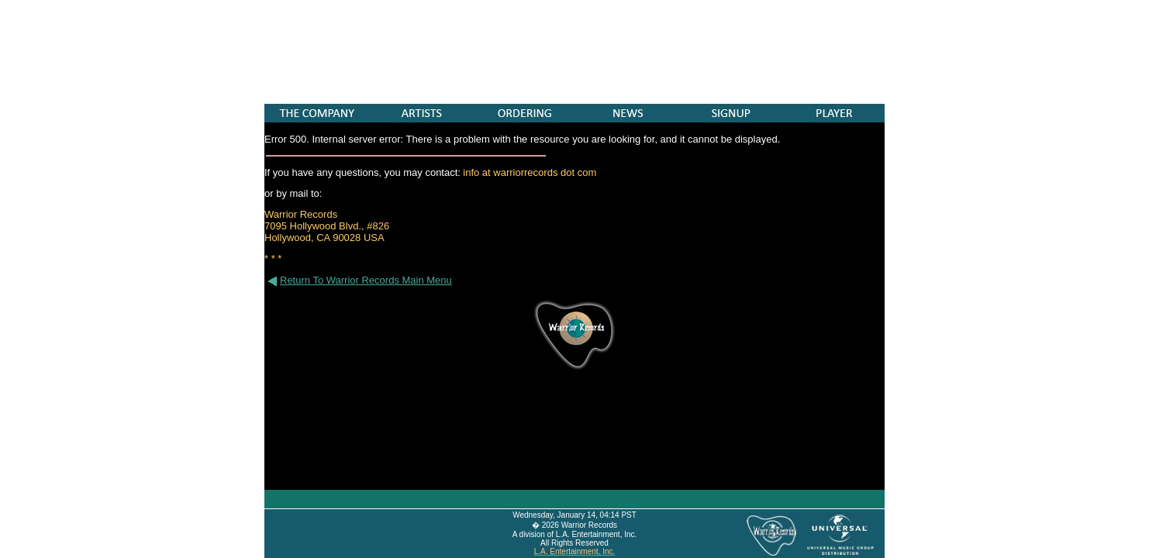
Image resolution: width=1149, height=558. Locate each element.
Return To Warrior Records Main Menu (358, 280)
